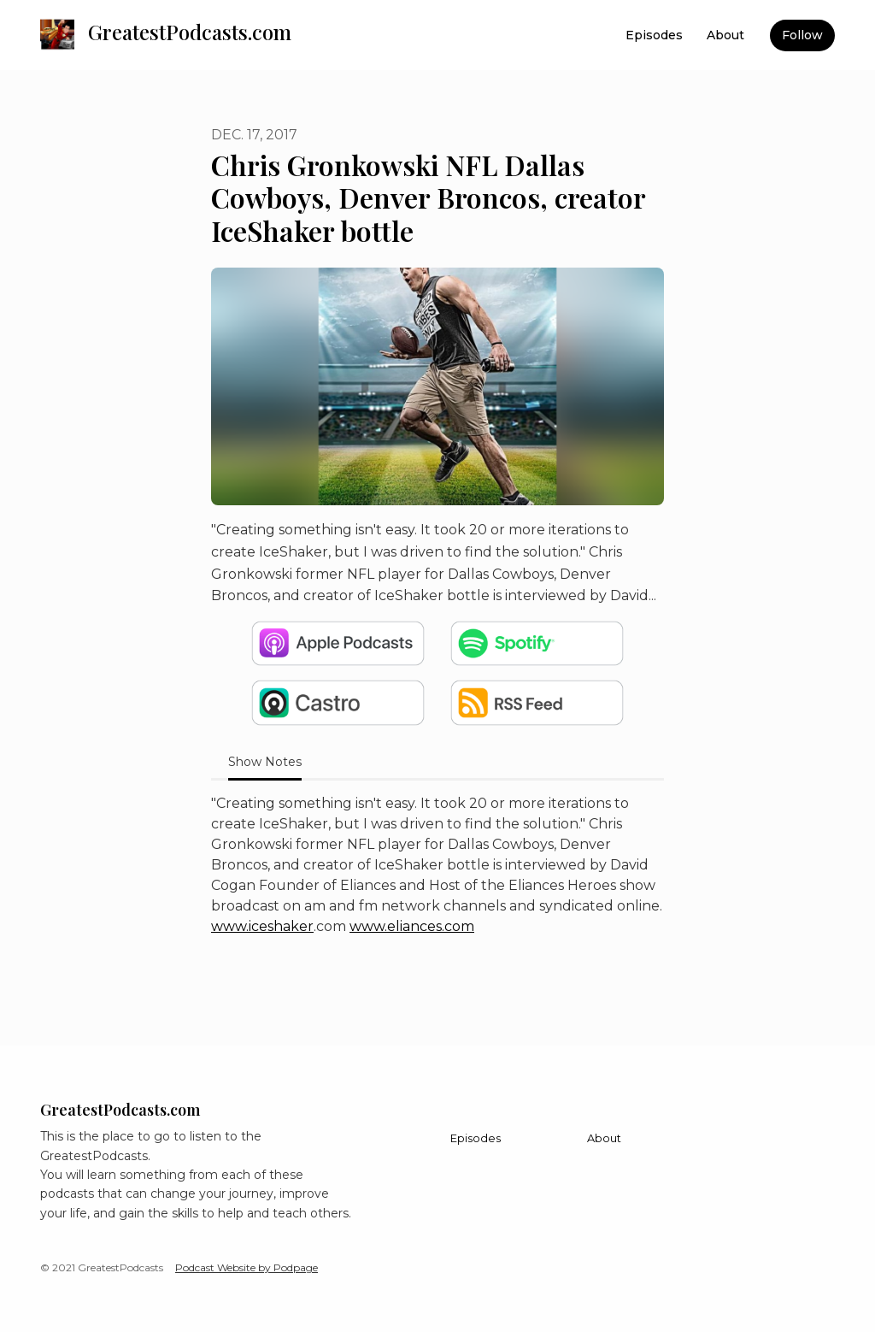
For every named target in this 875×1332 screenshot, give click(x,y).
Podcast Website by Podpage (246, 1267)
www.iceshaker (262, 926)
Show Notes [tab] (265, 761)
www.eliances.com (411, 926)
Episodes (654, 35)
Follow (802, 35)
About (725, 35)
